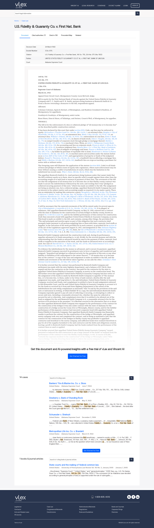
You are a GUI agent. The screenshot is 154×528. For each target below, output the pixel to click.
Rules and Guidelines (86, 512)
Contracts (17, 509)
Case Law (50, 507)
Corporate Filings (117, 509)
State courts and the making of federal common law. (74, 465)
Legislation (17, 507)
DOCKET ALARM (114, 5)
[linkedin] (138, 497)
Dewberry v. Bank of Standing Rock (66, 398)
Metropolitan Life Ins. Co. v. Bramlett (66, 431)
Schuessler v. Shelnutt (59, 414)
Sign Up (135, 5)
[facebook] (133, 497)
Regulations (83, 509)
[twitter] (129, 497)
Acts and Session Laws (21, 512)
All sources (17, 515)
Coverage (101, 5)
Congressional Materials (54, 509)
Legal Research (88, 5)
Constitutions (51, 512)
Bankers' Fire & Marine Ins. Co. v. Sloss (67, 383)
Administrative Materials (87, 507)
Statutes (115, 512)
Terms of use (18, 522)
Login (125, 5)
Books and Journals (118, 507)
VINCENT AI (75, 5)
